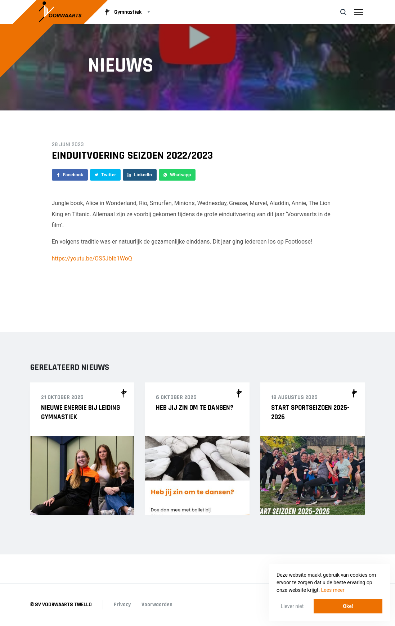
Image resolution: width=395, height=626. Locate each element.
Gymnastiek (122, 12)
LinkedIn (139, 174)
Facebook (70, 174)
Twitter (105, 174)
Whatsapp (177, 174)
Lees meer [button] (333, 590)
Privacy (122, 604)
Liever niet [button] (292, 606)
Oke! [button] (348, 606)
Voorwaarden (157, 604)
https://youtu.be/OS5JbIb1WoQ (92, 258)
